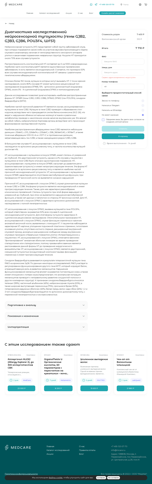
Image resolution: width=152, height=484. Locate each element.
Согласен (101, 478)
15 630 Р (94, 388)
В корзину (123, 136)
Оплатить (123, 129)
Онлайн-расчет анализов (112, 13)
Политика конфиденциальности (21, 474)
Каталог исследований (49, 13)
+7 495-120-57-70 (106, 4)
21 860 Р (130, 388)
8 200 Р (58, 388)
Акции (69, 13)
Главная (29, 13)
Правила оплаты (87, 450)
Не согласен (113, 478)
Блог (91, 13)
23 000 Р (22, 388)
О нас (80, 13)
